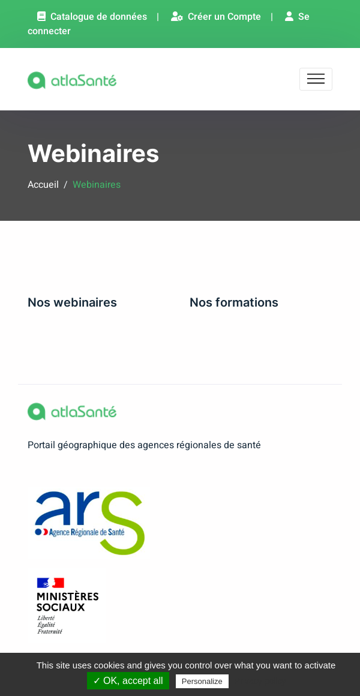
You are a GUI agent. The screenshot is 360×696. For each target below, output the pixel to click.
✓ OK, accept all (128, 681)
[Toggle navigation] (315, 79)
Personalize (202, 681)
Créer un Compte (216, 17)
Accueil (43, 185)
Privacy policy (260, 681)
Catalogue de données (92, 17)
